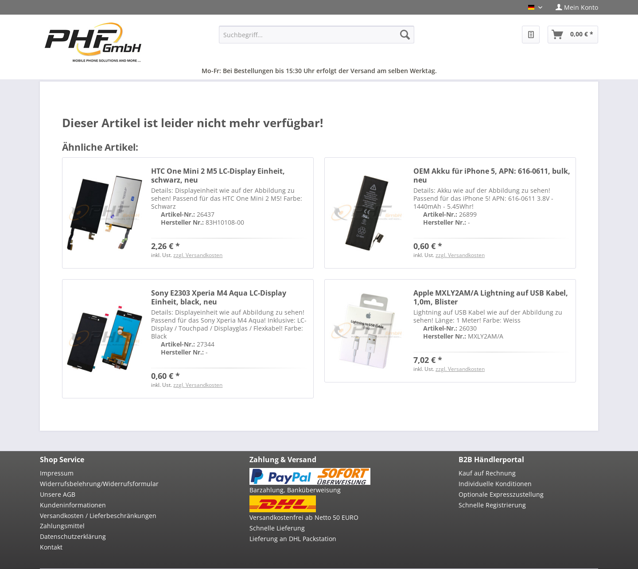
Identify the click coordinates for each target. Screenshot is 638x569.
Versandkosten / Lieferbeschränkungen (98, 515)
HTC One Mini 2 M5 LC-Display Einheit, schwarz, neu (218, 175)
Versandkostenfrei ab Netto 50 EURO (303, 517)
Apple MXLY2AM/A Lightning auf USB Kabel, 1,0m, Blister (490, 297)
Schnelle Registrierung (492, 505)
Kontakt (51, 547)
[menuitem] (573, 7)
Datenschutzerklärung (73, 536)
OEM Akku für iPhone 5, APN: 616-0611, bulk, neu (491, 175)
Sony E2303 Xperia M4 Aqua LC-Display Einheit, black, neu (218, 297)
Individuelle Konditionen (495, 483)
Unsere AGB (57, 494)
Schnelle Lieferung (277, 528)
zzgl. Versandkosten (197, 255)
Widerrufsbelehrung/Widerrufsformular (99, 483)
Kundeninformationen (73, 505)
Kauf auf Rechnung (487, 473)
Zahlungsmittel (62, 526)
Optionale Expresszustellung (501, 494)
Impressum (57, 473)
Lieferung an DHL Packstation (292, 538)
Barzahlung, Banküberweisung (295, 490)
